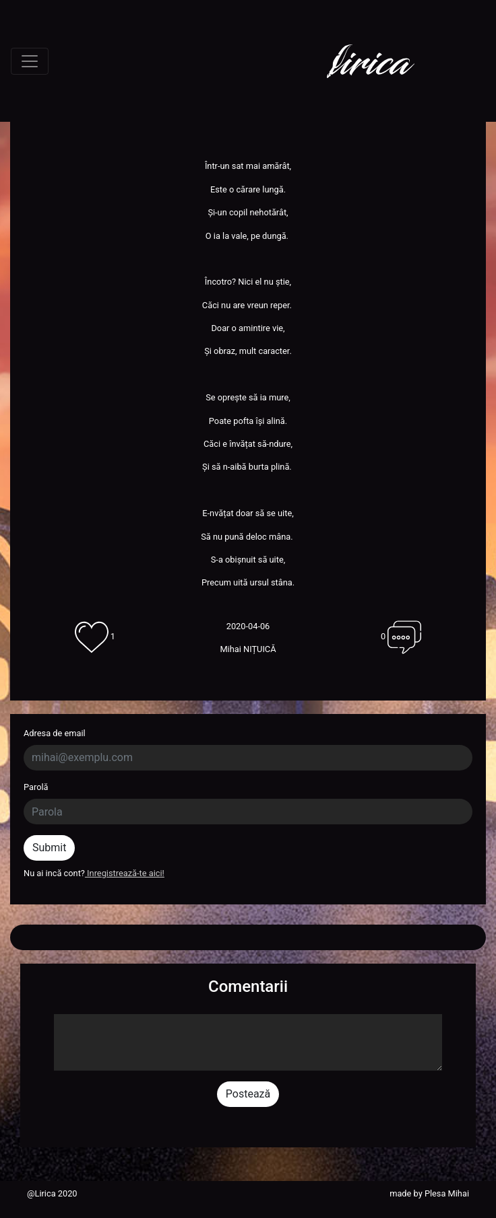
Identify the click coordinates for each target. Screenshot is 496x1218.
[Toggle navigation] (30, 61)
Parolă (36, 787)
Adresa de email (55, 733)
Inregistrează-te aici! (124, 873)
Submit (49, 847)
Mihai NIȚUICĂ (248, 649)
